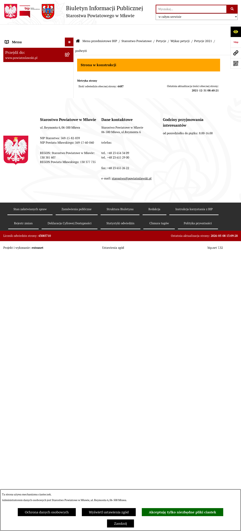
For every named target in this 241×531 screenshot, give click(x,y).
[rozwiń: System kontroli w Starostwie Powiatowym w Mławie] (70, 263)
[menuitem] (38, 50)
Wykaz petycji (180, 29)
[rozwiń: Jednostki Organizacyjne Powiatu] (70, 478)
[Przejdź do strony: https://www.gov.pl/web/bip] (235, 42)
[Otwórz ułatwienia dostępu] (235, 31)
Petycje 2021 (203, 29)
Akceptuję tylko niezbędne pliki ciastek (182, 512)
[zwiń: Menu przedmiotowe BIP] (70, 39)
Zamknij (120, 523)
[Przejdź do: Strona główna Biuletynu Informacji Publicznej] (78, 29)
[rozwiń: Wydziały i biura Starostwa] (70, 163)
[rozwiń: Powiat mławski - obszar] (70, 90)
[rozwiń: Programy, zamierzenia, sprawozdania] (70, 73)
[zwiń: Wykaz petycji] (70, 313)
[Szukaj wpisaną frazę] (232, 9)
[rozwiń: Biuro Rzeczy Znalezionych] (70, 279)
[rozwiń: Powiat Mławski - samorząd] (70, 101)
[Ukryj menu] (69, 30)
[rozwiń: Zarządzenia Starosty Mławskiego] (70, 224)
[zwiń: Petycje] (70, 302)
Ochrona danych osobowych (47, 512)
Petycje (161, 29)
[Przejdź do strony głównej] (73, 11)
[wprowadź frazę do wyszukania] (191, 9)
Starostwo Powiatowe (136, 29)
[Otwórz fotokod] (235, 63)
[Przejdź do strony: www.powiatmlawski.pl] (235, 53)
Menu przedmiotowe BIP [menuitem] (24, 39)
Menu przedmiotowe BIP (99, 29)
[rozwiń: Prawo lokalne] (70, 62)
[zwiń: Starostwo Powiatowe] (70, 112)
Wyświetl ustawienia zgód (109, 512)
